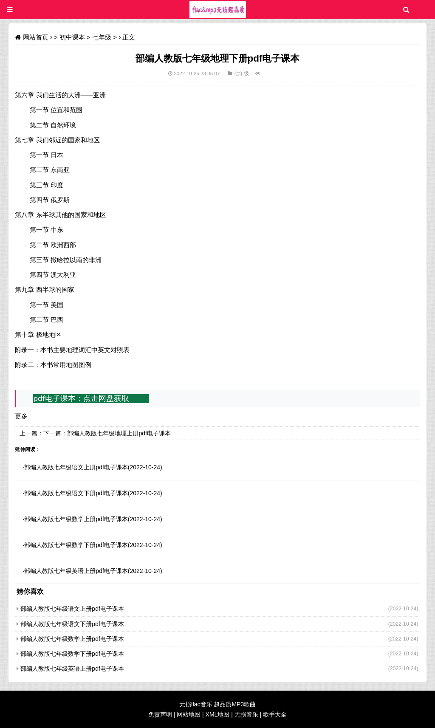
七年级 (101, 37)
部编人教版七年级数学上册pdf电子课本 (75, 519)
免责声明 (160, 714)
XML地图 (218, 714)
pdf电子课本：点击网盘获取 (81, 398)
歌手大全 (275, 714)
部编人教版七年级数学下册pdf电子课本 (75, 545)
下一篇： (55, 433)
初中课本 (72, 37)
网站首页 (35, 37)
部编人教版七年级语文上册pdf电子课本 (75, 467)
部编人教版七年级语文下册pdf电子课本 (75, 493)
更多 (21, 416)
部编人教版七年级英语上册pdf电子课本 (75, 570)
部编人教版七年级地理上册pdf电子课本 (118, 433)
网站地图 (189, 714)
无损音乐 (246, 714)
